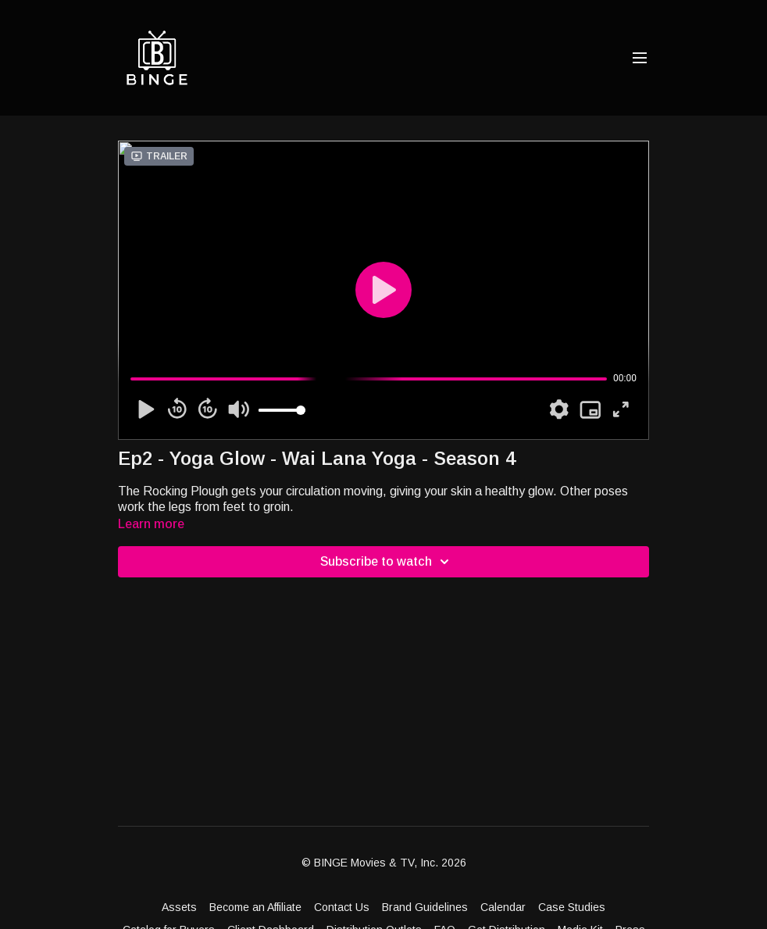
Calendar (503, 907)
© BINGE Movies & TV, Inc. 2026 (383, 862)
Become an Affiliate (255, 907)
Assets (179, 907)
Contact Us (341, 907)
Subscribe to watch (387, 561)
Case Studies (571, 907)
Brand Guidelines (425, 907)
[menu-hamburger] (639, 58)
